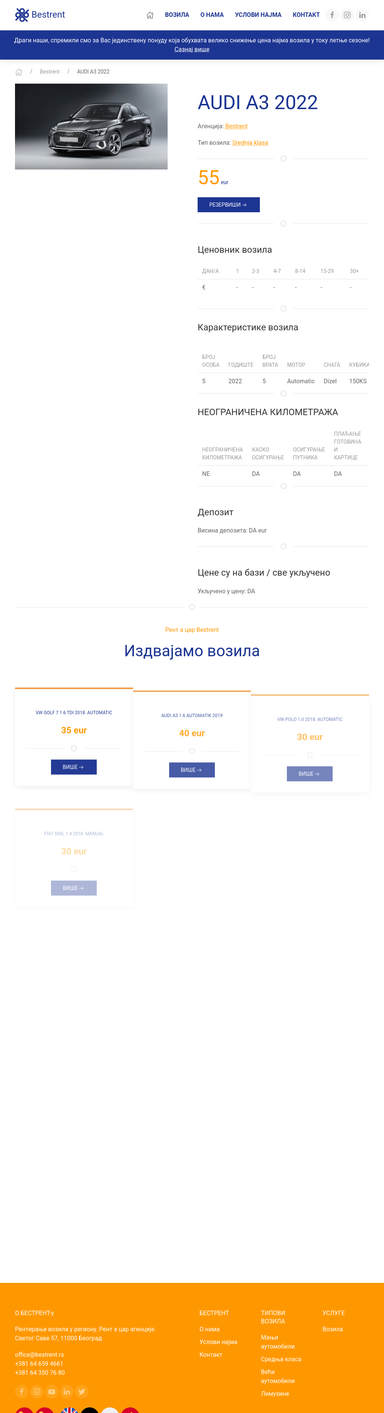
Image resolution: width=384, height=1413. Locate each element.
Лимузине (275, 1393)
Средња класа (281, 1359)
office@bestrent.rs (39, 1354)
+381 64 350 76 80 (40, 1372)
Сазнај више (192, 49)
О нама (212, 14)
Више (74, 773)
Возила (177, 14)
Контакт (306, 14)
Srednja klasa (250, 142)
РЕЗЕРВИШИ (228, 205)
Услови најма (258, 14)
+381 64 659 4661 (39, 1363)
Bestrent (40, 15)
